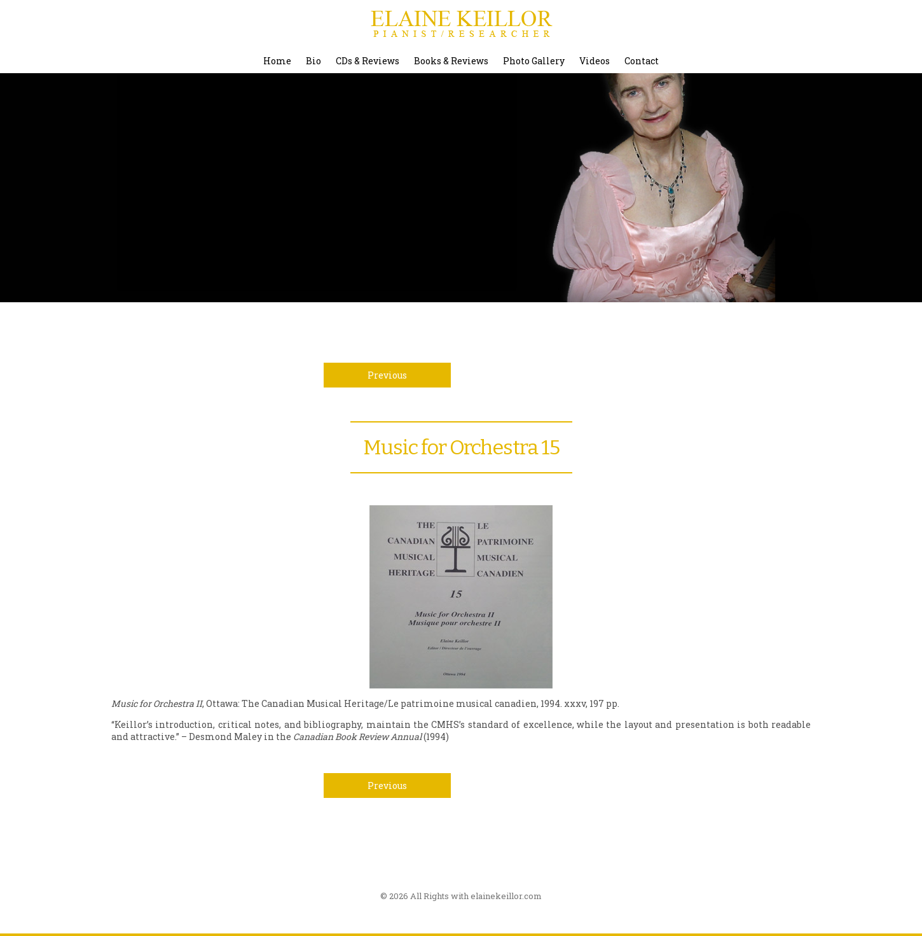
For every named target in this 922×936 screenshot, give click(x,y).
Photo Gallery (534, 61)
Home (277, 61)
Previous (387, 375)
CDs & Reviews (367, 61)
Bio (313, 61)
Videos (594, 61)
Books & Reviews (451, 61)
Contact (641, 61)
